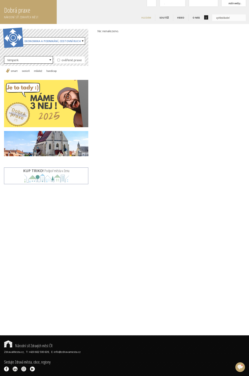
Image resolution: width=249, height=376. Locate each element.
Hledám (146, 17)
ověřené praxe (69, 60)
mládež (38, 71)
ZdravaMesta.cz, (14, 352)
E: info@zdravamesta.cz (66, 352)
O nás (196, 17)
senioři (26, 71)
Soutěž (164, 17)
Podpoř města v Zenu (46, 170)
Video (180, 17)
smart (14, 71)
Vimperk (13, 60)
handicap (51, 71)
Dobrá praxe (30, 12)
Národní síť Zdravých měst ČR (28, 345)
